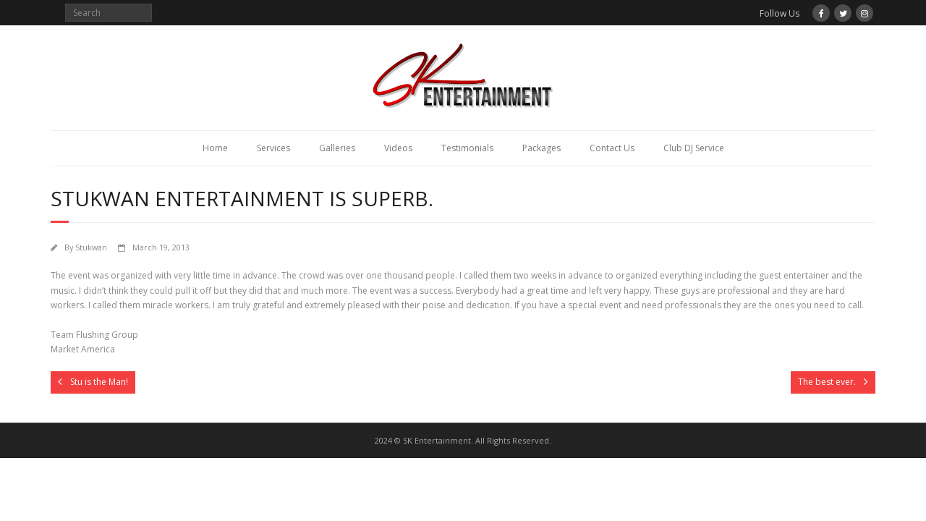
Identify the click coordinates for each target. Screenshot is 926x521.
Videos (398, 148)
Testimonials (467, 148)
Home (215, 148)
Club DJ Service (693, 148)
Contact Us (612, 148)
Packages (541, 148)
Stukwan (91, 247)
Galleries (337, 148)
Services (273, 148)
